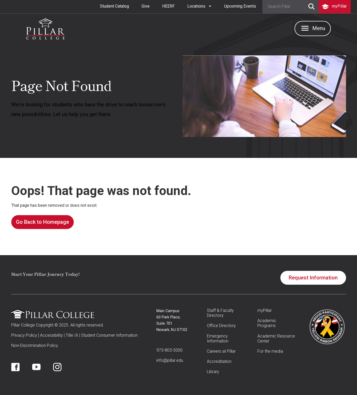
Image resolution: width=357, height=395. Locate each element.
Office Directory (221, 325)
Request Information (313, 277)
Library (213, 371)
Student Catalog (114, 6)
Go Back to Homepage (42, 222)
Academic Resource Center (276, 339)
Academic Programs (266, 323)
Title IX (72, 335)
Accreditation (219, 361)
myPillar (264, 310)
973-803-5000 (169, 350)
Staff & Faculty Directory (220, 313)
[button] (199, 6)
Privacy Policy (24, 335)
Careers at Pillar (221, 351)
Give (145, 6)
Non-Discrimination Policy (34, 345)
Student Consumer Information (109, 335)
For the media (270, 351)
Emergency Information (217, 339)
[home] (45, 28)
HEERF (168, 6)
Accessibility (51, 335)
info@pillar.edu (169, 360)
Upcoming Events (240, 6)
